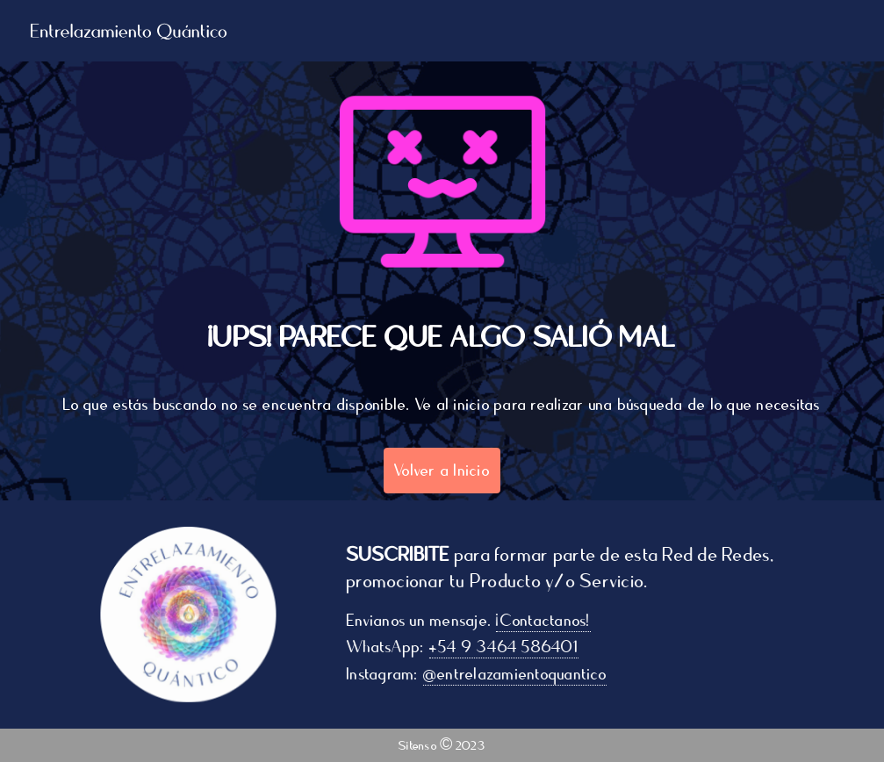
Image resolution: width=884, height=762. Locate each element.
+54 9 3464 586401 (507, 647)
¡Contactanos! (547, 620)
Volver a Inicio (442, 470)
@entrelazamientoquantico (518, 674)
